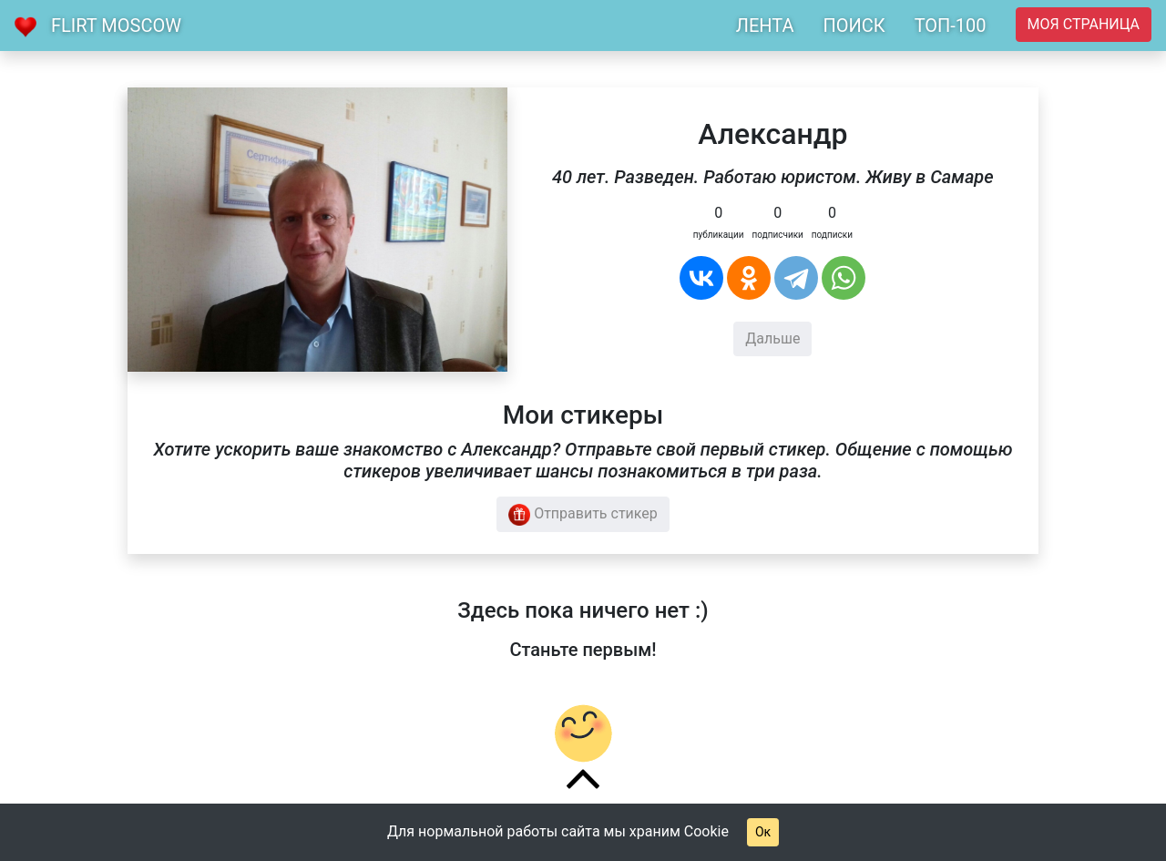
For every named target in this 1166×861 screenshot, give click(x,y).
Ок (763, 832)
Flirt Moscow (116, 25)
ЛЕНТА (765, 25)
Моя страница (1084, 24)
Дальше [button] (772, 338)
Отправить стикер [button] (583, 515)
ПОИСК (854, 25)
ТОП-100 (951, 25)
